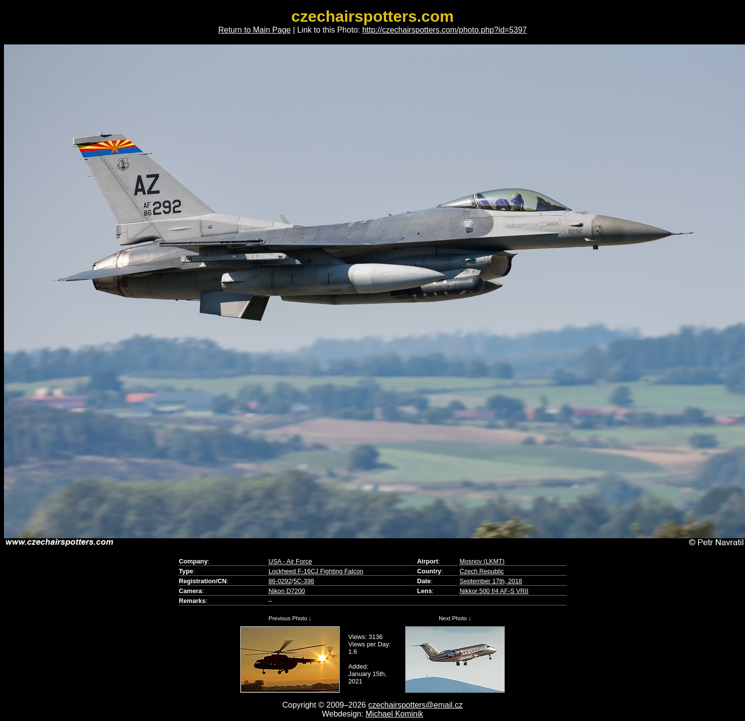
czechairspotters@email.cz (415, 705)
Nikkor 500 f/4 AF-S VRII (493, 591)
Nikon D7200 (286, 591)
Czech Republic (481, 571)
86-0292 (279, 581)
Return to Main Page (254, 30)
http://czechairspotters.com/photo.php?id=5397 (444, 30)
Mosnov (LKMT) (481, 561)
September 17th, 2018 (490, 581)
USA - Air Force (290, 561)
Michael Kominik (394, 714)
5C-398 (303, 581)
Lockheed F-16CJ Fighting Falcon (315, 571)
